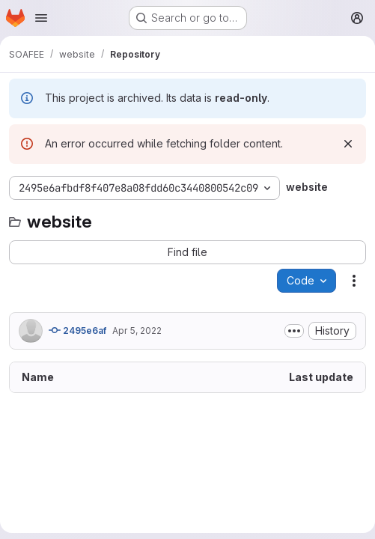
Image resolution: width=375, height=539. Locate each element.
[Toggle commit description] (294, 331)
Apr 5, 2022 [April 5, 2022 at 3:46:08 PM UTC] (137, 330)
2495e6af (77, 330)
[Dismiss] (348, 144)
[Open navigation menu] (41, 18)
